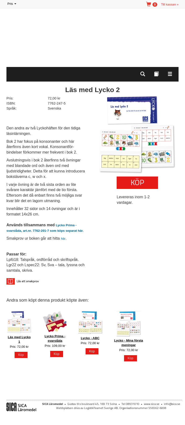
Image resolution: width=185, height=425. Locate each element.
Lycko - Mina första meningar (128, 343)
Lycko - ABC (90, 338)
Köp (137, 182)
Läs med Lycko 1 (19, 339)
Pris (12, 4)
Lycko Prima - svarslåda (55, 338)
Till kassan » (170, 4)
